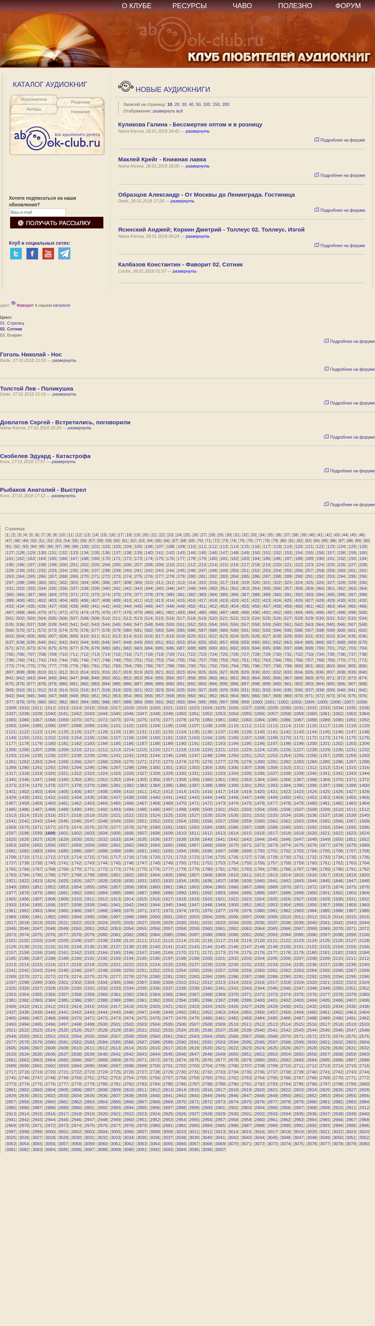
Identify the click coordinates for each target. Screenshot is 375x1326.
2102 (24, 940)
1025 (220, 707)
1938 (76, 904)
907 (352, 683)
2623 (246, 1048)
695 (266, 648)
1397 (325, 785)
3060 (102, 1143)
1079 (194, 719)
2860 (50, 1102)
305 (95, 582)
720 (170, 654)
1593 (325, 827)
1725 (220, 857)
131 (52, 552)
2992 (311, 1125)
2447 (142, 1012)
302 (63, 582)
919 (116, 690)
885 (116, 683)
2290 (285, 976)
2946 (76, 1119)
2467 (37, 1018)
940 (341, 690)
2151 (298, 946)
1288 (364, 761)
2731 (194, 1072)
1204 (364, 743)
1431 (37, 797)
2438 (24, 1012)
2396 (207, 1000)
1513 (11, 815)
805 (352, 666)
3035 (142, 1137)
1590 (285, 827)
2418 (128, 1006)
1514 (24, 815)
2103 (37, 940)
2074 (24, 934)
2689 (11, 1065)
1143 (298, 732)
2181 (325, 952)
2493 (11, 1024)
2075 (37, 934)
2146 (233, 946)
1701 (272, 851)
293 (330, 576)
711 (73, 654)
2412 (50, 1006)
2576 (364, 1036)
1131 (142, 732)
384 (212, 594)
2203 (246, 958)
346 (170, 588)
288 (277, 576)
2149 (272, 946)
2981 (168, 1125)
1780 (207, 869)
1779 (194, 869)
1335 (246, 773)
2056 (154, 928)
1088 (311, 719)
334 (41, 588)
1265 (63, 761)
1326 (128, 773)
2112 (154, 940)
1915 (142, 899)
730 (277, 654)
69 (191, 540)
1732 (311, 857)
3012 (207, 1131)
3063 (142, 1143)
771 (352, 660)
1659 (89, 845)
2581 (63, 1042)
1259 (351, 755)
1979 (246, 910)
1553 (168, 821)
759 (223, 660)
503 (31, 618)
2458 (285, 1012)
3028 (50, 1137)
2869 (168, 1102)
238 (106, 570)
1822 (24, 880)
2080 (102, 934)
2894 (128, 1107)
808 (20, 672)
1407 (89, 791)
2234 (285, 964)
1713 (63, 857)
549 (159, 624)
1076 (154, 719)
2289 (272, 976)
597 (309, 630)
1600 (50, 833)
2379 (351, 994)
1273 (168, 761)
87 (341, 540)
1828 (102, 880)
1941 (115, 904)
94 (33, 546)
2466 (24, 1018)
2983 (194, 1125)
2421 (168, 1006)
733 (309, 654)
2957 (220, 1119)
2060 (207, 928)
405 (73, 600)
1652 (364, 839)
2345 (272, 988)
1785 (272, 869)
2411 (37, 1006)
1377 (63, 785)
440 (84, 606)
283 (223, 576)
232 (41, 570)
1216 (154, 749)
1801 (115, 875)
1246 (181, 755)
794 (234, 666)
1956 (311, 904)
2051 (89, 928)
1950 (233, 904)
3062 (128, 1143)
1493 (115, 809)
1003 (296, 702)
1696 (207, 851)
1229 (325, 749)
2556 (102, 1036)
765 (287, 660)
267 (52, 576)
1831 (142, 880)
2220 (102, 964)
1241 (115, 755)
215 (223, 564)
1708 (364, 851)
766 (298, 660)
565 (330, 624)
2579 (37, 1042)
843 (31, 678)
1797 (63, 875)
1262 (24, 761)
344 (148, 588)
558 (255, 624)
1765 (11, 869)
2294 (337, 976)
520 (212, 618)
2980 (154, 1125)
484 (191, 612)
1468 (154, 803)
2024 (102, 922)
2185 (11, 958)
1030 (285, 707)
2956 (207, 1119)
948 (63, 695)
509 (95, 618)
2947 (89, 1119)
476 (106, 612)
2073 (11, 934)
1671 (246, 845)
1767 (37, 869)
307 (116, 582)
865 (266, 678)
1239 (89, 755)
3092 (154, 1149)
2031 (194, 922)
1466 (128, 803)
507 (73, 618)
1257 (325, 755)
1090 (337, 719)
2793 (272, 1084)
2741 (325, 1072)
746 (84, 660)
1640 (207, 839)
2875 (246, 1102)
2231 (246, 964)
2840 (154, 1095)
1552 (154, 821)
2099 (351, 934)
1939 (89, 904)
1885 (115, 892)
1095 (37, 725)
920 (127, 690)
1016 (102, 707)
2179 (298, 952)
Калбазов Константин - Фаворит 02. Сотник (180, 264)
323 (287, 582)
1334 (233, 773)
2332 (102, 988)
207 (137, 564)
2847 (246, 1095)
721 (181, 654)
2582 (76, 1042)
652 (170, 642)
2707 (246, 1065)
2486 (285, 1018)
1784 (259, 869)
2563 (194, 1036)
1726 (233, 857)
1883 (89, 892)
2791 (246, 1084)
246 (191, 570)
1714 (76, 857)
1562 (285, 821)
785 (137, 666)
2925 (168, 1114)
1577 (115, 827)
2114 (181, 940)
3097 (220, 1149)
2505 (168, 1024)
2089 (220, 934)
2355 (37, 994)
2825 (325, 1089)
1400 (364, 785)
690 (212, 648)
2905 (272, 1107)
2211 (351, 958)
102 (106, 546)
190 (319, 558)
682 (127, 648)
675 (52, 648)
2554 (76, 1036)
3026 (24, 1137)
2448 (154, 1012)
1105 (168, 725)
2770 (337, 1077)
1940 (102, 904)
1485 (11, 809)
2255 (194, 970)
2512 (259, 1024)
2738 (285, 1072)
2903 (246, 1107)
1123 (37, 732)
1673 (272, 845)
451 (202, 606)
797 (266, 666)
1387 (194, 785)
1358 (181, 779)
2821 (272, 1089)
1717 (115, 857)
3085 (63, 1149)
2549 (11, 1036)
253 (266, 570)
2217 (63, 964)
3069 (220, 1143)
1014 (76, 707)
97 (58, 546)
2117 (220, 940)
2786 (181, 1084)
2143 (194, 946)
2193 (115, 958)
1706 (337, 851)
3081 (11, 1149)
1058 (285, 713)
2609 (63, 1048)
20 (176, 104)
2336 (154, 988)
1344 (364, 773)
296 (362, 576)
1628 (50, 839)
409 (116, 600)
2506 (181, 1024)
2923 (142, 1114)
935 (287, 690)
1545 (63, 821)
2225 (168, 964)
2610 (76, 1048)
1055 (246, 713)
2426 (233, 1006)
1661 (115, 845)
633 (330, 636)
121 (309, 546)
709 (52, 654)
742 (41, 660)
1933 (11, 904)
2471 (89, 1018)
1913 (115, 899)
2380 (364, 994)
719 (159, 654)
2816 (207, 1089)
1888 (154, 892)
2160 (50, 952)
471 (52, 612)
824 (191, 672)
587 (202, 630)
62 (133, 540)
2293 (325, 976)
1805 (168, 875)
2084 (154, 934)
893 (202, 683)
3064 (154, 1143)
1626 (24, 839)
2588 (154, 1042)
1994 (76, 917)
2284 (207, 976)
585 (181, 630)
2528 (102, 1030)
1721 (168, 857)
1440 (154, 797)
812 (63, 672)
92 (16, 546)
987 (116, 702)
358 (298, 588)
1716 (102, 857)
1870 (285, 887)
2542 (285, 1030)
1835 (194, 880)
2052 (102, 928)
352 (234, 588)
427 (309, 600)
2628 (311, 1048)
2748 (50, 1077)
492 (277, 612)
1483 (351, 803)
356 (277, 588)
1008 (361, 702)
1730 (285, 857)
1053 (220, 713)
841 (9, 678)
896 (234, 683)
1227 (298, 749)
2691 (37, 1065)
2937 (325, 1114)
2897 (168, 1107)
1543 (37, 821)
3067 (194, 1143)
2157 (11, 952)
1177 (11, 743)
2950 (128, 1119)
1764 (364, 863)
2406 (337, 1000)
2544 (311, 1030)
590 (234, 630)
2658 (337, 1054)
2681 (272, 1060)
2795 (298, 1084)
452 (212, 606)
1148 (364, 732)
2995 (351, 1125)
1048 (154, 713)
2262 (285, 970)
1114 (285, 725)
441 (95, 606)
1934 (24, 904)
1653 (11, 845)
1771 (89, 869)
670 (362, 642)
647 (116, 642)
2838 (128, 1095)
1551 (142, 821)
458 (277, 606)
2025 (115, 922)
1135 (194, 732)
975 (352, 695)
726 (234, 654)
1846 (337, 880)
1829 (115, 880)
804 (341, 666)
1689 (115, 851)
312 (170, 582)
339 (95, 588)
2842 (181, 1095)
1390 (233, 785)
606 (41, 636)
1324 (102, 773)
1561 (272, 821)
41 (320, 534)
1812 (259, 875)
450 (191, 606)
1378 (76, 785)
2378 (337, 994)
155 (309, 552)
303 (73, 582)
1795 (37, 875)
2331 (89, 988)
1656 (50, 845)
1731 (298, 857)
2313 (220, 982)
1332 (207, 773)
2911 (351, 1107)
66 (166, 540)
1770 (76, 869)
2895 (142, 1107)
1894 (233, 892)
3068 (207, 1143)
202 (84, 564)
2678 (233, 1060)
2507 (194, 1024)
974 (341, 695)
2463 (351, 1012)
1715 (89, 857)
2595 (246, 1042)
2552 (50, 1036)
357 (287, 588)
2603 (351, 1042)
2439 (37, 1012)
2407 (351, 1000)
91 (8, 546)
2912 (364, 1107)
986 (106, 702)
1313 (325, 767)
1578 (128, 827)
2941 (11, 1119)
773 (9, 666)
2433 (325, 1006)
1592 (311, 827)
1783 (246, 869)
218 (255, 564)
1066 (24, 719)
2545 (325, 1030)
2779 (89, 1084)
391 (287, 594)
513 (137, 618)
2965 (325, 1119)
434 (20, 606)
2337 (168, 988)
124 (341, 546)
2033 (220, 922)
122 (320, 546)
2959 (246, 1119)
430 (341, 600)
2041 (325, 922)
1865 (220, 887)
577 (95, 630)
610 (84, 636)
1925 (272, 899)
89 (358, 540)
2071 (351, 928)
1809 (220, 875)
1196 (259, 743)
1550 (128, 821)
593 (266, 630)
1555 (194, 821)
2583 (89, 1042)
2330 (76, 988)
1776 (154, 869)
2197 (168, 958)
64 (150, 540)
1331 (194, 773)
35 (270, 534)
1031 (298, 707)
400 (20, 600)
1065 (11, 719)
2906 (285, 1107)
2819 (246, 1089)
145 (202, 552)
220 (277, 564)
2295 (351, 976)
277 (159, 576)
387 (245, 594)
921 (137, 690)
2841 (168, 1095)
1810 (233, 875)
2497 (63, 1024)
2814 (181, 1089)
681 (116, 648)
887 (137, 683)
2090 (233, 934)
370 (63, 594)
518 (191, 618)
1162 (181, 737)
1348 (50, 779)
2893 (115, 1107)
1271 (142, 761)
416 (191, 600)
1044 (102, 713)
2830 (24, 1095)
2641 (115, 1054)
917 (95, 690)
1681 (11, 851)
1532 (259, 815)
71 (208, 540)
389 (266, 594)
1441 (168, 797)
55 (75, 540)
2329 (63, 988)
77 (258, 540)
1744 (102, 863)
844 (41, 678)
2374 (285, 994)
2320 (311, 982)
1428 (364, 791)
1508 (311, 809)
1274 (181, 761)
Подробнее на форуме (339, 140)
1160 (154, 737)
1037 (11, 713)
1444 (207, 797)
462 (319, 606)
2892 (102, 1107)
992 (170, 702)
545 (116, 624)
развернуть (197, 131)
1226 (285, 749)
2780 (102, 1084)
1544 (50, 821)
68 (183, 540)
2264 (311, 970)
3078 (337, 1143)
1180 (50, 743)
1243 (142, 755)
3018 (285, 1131)
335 (52, 588)
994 (191, 702)
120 (298, 546)
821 (159, 672)
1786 (285, 869)
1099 (89, 725)
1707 (351, 851)
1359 (194, 779)
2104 (50, 940)
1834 (181, 880)
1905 (11, 899)
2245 (63, 970)
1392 (259, 785)
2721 (63, 1072)
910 (20, 690)
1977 (220, 910)
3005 (115, 1131)
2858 (24, 1102)
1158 (128, 737)
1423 (298, 791)
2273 (63, 976)
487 (223, 612)
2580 (50, 1042)
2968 (364, 1119)
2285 (220, 976)
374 (106, 594)
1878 (24, 892)
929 (223, 690)
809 (31, 672)
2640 (102, 1054)
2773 (11, 1084)
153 (287, 552)
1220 (207, 749)
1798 (76, 875)
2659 (351, 1054)
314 (191, 582)
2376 (311, 994)
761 (245, 660)
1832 (154, 880)
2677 (220, 1060)
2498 (76, 1024)
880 (63, 683)
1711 (37, 857)
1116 (311, 725)
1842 (285, 880)
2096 (311, 934)
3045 (272, 1137)
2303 (89, 982)
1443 (194, 797)
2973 (63, 1125)
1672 (259, 845)
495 (309, 612)
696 (277, 648)
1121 (11, 732)
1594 (337, 827)
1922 (233, 899)
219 (266, 564)
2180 (311, 952)
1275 (194, 761)
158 (341, 552)
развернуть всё (168, 111)
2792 (259, 1084)
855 (159, 678)
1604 (102, 833)
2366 (181, 994)
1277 (220, 761)
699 (309, 648)
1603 (89, 833)
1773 (115, 869)
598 (319, 630)
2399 (246, 1000)
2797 (325, 1084)
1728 (259, 857)
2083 (142, 934)
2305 (115, 982)
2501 (115, 1024)
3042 (233, 1137)
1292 (50, 767)
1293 (63, 767)
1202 (337, 743)
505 (52, 618)
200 (225, 104)
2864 (102, 1102)
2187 (37, 958)
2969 (11, 1125)
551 (181, 624)
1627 (37, 839)
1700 (259, 851)
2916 (50, 1114)
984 (84, 702)
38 (295, 534)
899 (266, 683)
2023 (89, 922)
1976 (207, 910)
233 (52, 570)
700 (319, 648)
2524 (50, 1030)
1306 (233, 767)
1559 (246, 821)
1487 (37, 809)
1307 (246, 767)
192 (341, 558)
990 (148, 702)
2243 (37, 970)
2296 (364, 976)
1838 (233, 880)
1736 (364, 857)
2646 (181, 1054)
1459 (37, 803)
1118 (337, 725)
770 (341, 660)
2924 (154, 1114)
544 (106, 624)
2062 (233, 928)
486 (212, 612)
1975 (194, 910)
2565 (220, 1036)
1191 (194, 743)
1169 (272, 737)
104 (127, 546)
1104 (154, 725)
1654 (24, 845)
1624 (364, 833)
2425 (220, 1006)
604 (20, 636)
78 (266, 540)
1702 (285, 851)
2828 (364, 1089)
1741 (63, 863)
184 (255, 558)
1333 (220, 773)
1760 (311, 863)
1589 (272, 827)
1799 (89, 875)
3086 (76, 1149)
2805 (63, 1089)
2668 (102, 1060)
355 (266, 588)
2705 (220, 1065)
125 (352, 546)
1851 (37, 887)
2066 (285, 928)
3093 (168, 1149)
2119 (246, 940)
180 (212, 558)
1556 (207, 821)
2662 (24, 1060)
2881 (325, 1102)
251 (245, 570)
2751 (89, 1077)
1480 (311, 803)
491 (266, 612)
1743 (89, 863)
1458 (24, 803)
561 (287, 624)
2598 (285, 1042)
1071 (89, 719)
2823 (298, 1089)
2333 (115, 988)
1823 (37, 880)
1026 (233, 707)
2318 (285, 982)
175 (159, 558)
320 (255, 582)
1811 (246, 875)
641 (52, 642)
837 (330, 672)
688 (191, 648)
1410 (128, 791)
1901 (325, 892)
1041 (63, 713)
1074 (128, 719)
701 (330, 648)
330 (362, 582)
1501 (220, 809)
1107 (194, 725)
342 (127, 588)
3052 (364, 1137)
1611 (194, 833)
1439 (142, 797)
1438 (128, 797)
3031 (89, 1137)
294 (341, 576)
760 (234, 660)
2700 (154, 1065)
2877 (272, 1102)
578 (106, 630)
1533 (272, 815)
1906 (24, 899)
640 (41, 642)
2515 (298, 1024)
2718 (24, 1072)
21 (153, 534)
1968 (102, 910)
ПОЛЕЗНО (295, 6)
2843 (194, 1095)
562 (298, 624)
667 (330, 642)
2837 (115, 1095)
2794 (285, 1084)
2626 (285, 1048)
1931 (351, 899)
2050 (76, 928)
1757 (272, 863)
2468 (50, 1018)
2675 (194, 1060)
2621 (220, 1048)
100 (206, 104)
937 (309, 690)
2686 (337, 1060)
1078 (181, 719)
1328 (154, 773)
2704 (207, 1065)
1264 (50, 761)
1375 (37, 785)
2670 (128, 1060)
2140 (154, 946)
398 (362, 594)
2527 (89, 1030)
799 (287, 666)
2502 (128, 1024)
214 (212, 564)
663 (287, 642)
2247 (89, 970)
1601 (63, 833)
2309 (168, 982)
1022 (181, 707)
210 (170, 564)
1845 (325, 880)
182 (234, 558)
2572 (311, 1036)
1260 (364, 755)
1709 (11, 857)
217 (245, 564)
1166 (233, 737)
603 (9, 636)
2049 (63, 928)
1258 (337, 755)
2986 (233, 1125)
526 (277, 618)
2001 (168, 917)
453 (223, 606)
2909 (325, 1107)
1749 (168, 863)
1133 (168, 732)
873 (352, 678)
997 (223, 702)
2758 (181, 1077)
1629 (63, 839)
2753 (115, 1077)
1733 (325, 857)
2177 (272, 952)
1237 (63, 755)
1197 (272, 743)
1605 (115, 833)
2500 (102, 1024)
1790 (337, 869)
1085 (272, 719)
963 (223, 695)
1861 (168, 887)
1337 (272, 773)
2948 (102, 1119)
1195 (246, 743)
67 (175, 540)
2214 (24, 964)
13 (87, 534)
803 (330, 666)
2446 (128, 1012)
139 (137, 552)
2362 (128, 994)
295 (352, 576)
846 (63, 678)
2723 (89, 1072)
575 (73, 630)
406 (84, 600)
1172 (311, 737)
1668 (207, 845)
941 (352, 690)
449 (181, 606)
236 (84, 570)
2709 (272, 1065)
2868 (154, 1102)
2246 (76, 970)
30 (184, 104)
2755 (142, 1077)
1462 (76, 803)
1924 (259, 899)
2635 (37, 1054)
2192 (102, 958)
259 (330, 570)
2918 (76, 1114)
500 (362, 612)
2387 (89, 1000)
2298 (24, 982)
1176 (364, 737)
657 (223, 642)
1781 (220, 869)
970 (298, 695)
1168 (259, 737)
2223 (142, 964)
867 (287, 678)
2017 (11, 922)
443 (116, 606)
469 (31, 612)
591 (245, 630)
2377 (325, 994)
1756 (259, 863)
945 (31, 695)
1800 (102, 875)
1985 (325, 910)
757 (202, 660)
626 (255, 636)
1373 (11, 785)
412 (148, 600)
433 (9, 606)
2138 (128, 946)
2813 (168, 1089)
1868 (259, 887)
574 (63, 630)
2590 (181, 1042)
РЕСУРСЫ (189, 6)
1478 (285, 803)
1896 (259, 892)
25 (187, 534)
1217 (168, 749)
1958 (337, 904)
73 (225, 540)
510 (106, 618)
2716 (364, 1065)
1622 (337, 833)
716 (127, 654)
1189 (168, 743)
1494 (128, 809)
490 (255, 612)
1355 (142, 779)
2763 (246, 1077)
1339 (298, 773)
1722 (181, 857)
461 (309, 606)
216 (234, 564)
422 (255, 600)
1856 (102, 887)
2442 (76, 1012)
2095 (298, 934)
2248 (102, 970)
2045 (11, 928)
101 (95, 546)
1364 (259, 779)
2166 (128, 952)
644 (84, 642)
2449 (168, 1012)
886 (127, 683)
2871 (194, 1102)
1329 (168, 773)
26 (195, 534)
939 (330, 690)
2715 (351, 1065)
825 (202, 672)
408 (106, 600)
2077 (63, 934)
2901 (220, 1107)
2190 (76, 958)
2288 (259, 976)
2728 (154, 1072)
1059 (298, 713)
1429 (11, 797)
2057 (168, 928)
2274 (76, 976)
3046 (285, 1137)
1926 (285, 899)
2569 (272, 1036)
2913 (11, 1114)
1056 (259, 713)
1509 (325, 809)
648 (127, 642)
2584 (102, 1042)
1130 (128, 732)
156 (319, 552)
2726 (128, 1072)
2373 (272, 994)
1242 (128, 755)
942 (362, 690)
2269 (11, 976)
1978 (233, 910)
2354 (24, 994)
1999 (142, 917)
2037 (272, 922)
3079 (351, 1143)
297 (9, 582)
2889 (63, 1107)
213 (202, 564)
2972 (50, 1125)
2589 (168, 1042)
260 (341, 570)
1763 (351, 863)
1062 (337, 713)
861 (223, 678)
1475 (246, 803)
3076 (311, 1143)
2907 (298, 1107)
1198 (285, 743)
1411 (142, 791)
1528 (207, 815)
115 (245, 546)
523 (245, 618)
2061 (220, 928)
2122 (285, 940)
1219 (194, 749)
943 (9, 695)
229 (9, 570)
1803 (142, 875)
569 (9, 630)
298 (20, 582)
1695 (194, 851)
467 (9, 612)
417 (202, 600)
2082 (128, 934)
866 (277, 678)
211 (181, 564)
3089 (115, 1149)
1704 (311, 851)
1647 (298, 839)
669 (352, 642)
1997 (115, 917)
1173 (325, 737)
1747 (142, 863)
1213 (115, 749)
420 (234, 600)
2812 (154, 1089)
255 (287, 570)
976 (362, 695)
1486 (24, 809)
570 (20, 630)
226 (341, 564)
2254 (181, 970)
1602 (76, 833)
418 (212, 600)
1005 (322, 702)
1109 (220, 725)
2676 (207, 1060)
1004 (309, 702)
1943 (142, 904)
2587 (142, 1042)
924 (170, 690)
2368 (207, 994)
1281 (272, 761)
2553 (63, 1036)
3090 (128, 1149)
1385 (168, 785)
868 (298, 678)
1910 (76, 899)
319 (245, 582)
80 (283, 540)
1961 (11, 910)
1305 (220, 767)
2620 (207, 1048)
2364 (154, 994)
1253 (272, 755)
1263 (37, 761)
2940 (364, 1114)
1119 (351, 725)
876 (20, 683)
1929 (325, 899)
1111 (246, 725)
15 (103, 534)
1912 (102, 899)
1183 (89, 743)
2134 (76, 946)
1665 (168, 845)
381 (181, 594)
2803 (37, 1089)
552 (191, 624)
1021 (168, 707)
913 (52, 690)
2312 (207, 982)
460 (298, 606)
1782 (233, 869)
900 (277, 683)
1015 (89, 707)
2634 (24, 1054)
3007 (142, 1131)
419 (223, 600)
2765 (272, 1077)
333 (31, 588)
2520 (364, 1024)
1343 (351, 773)
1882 (76, 892)
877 (31, 683)
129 (31, 552)
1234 (24, 755)
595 (287, 630)
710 (63, 654)
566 (341, 624)
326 (319, 582)
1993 (63, 917)
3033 (115, 1137)
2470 (76, 1018)
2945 (63, 1119)
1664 (154, 845)
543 (95, 624)
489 (245, 612)
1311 (298, 767)
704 (362, 648)
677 (73, 648)
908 (362, 683)
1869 (272, 887)
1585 (220, 827)
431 (352, 600)
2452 (207, 1012)
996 (212, 702)
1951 (246, 904)
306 (106, 582)
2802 (24, 1089)
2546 (337, 1030)
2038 (285, 922)
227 (352, 564)
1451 (298, 797)
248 (212, 570)
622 (212, 636)
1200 (311, 743)
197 (31, 564)
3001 (63, 1131)
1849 (11, 887)
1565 (325, 821)
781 (95, 666)
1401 (11, 791)
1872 (311, 887)
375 (116, 594)
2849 (272, 1095)
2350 (337, 988)
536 (20, 624)
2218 (76, 964)
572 (41, 630)
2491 (351, 1018)
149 (245, 552)
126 (362, 546)
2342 (233, 988)
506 (63, 618)
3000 (50, 1131)
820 (148, 672)
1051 (194, 713)
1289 (11, 767)
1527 (194, 815)
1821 (11, 880)
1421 (272, 791)
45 (353, 534)
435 (31, 606)
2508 (207, 1024)
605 (31, 636)
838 (341, 672)
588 (212, 630)
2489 (325, 1018)
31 (237, 534)
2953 (168, 1119)
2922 (128, 1114)
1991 (37, 917)
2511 (246, 1024)
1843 (298, 880)
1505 (272, 809)
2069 (325, 928)
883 (95, 683)
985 (95, 702)
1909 (63, 899)
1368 (311, 779)
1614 (233, 833)
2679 (246, 1060)
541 (73, 624)
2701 (168, 1065)
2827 (351, 1089)
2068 (311, 928)
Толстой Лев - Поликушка (36, 388)
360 (319, 588)
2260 (259, 970)
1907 (37, 899)
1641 (220, 839)
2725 (115, 1072)
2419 (142, 1006)
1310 (285, 767)
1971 (142, 910)
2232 (259, 964)
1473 (220, 803)
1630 (76, 839)
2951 (142, 1119)
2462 (337, 1012)
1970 (128, 910)
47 (8, 540)
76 (250, 540)
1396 (311, 785)
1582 (181, 827)
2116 (207, 940)
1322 (76, 773)
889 (159, 683)
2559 (142, 1036)
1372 (364, 779)
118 (277, 546)
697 (287, 648)
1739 (37, 863)
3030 (76, 1137)
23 (170, 534)
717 (137, 654)
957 (159, 695)
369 (52, 594)
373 (95, 594)
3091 (142, 1149)
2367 (194, 994)
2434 (337, 1006)
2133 (63, 946)
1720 (154, 857)
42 (328, 534)
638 (20, 642)
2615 (142, 1048)
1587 (246, 827)
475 (95, 612)
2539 (246, 1030)
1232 (364, 749)
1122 (24, 732)
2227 (194, 964)
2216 (50, 964)
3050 (337, 1137)
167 (73, 558)
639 (31, 642)
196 (20, 564)
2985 (220, 1125)
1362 (233, 779)
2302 (76, 982)
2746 (24, 1077)
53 (58, 540)
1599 (37, 833)
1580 (154, 827)
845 (52, 678)
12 (79, 534)
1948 (207, 904)
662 (277, 642)
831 (266, 672)
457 (266, 606)
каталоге (61, 305)
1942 (128, 904)
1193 (220, 743)
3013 (220, 1131)
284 (234, 576)
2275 (89, 976)
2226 (181, 964)
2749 (63, 1077)
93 (25, 546)
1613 (220, 833)
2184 (364, 952)
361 (330, 588)
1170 (285, 737)
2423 (194, 1006)
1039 (37, 713)
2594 (233, 1042)
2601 (325, 1042)
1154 (76, 737)
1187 (142, 743)
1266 (76, 761)
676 (63, 648)
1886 (128, 892)
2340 (207, 988)
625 (245, 636)
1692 (154, 851)
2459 (298, 1012)
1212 (102, 749)
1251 (246, 755)
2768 (311, 1077)
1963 (37, 910)
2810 (128, 1089)
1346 (24, 779)
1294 (76, 767)
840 (362, 672)
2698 (128, 1065)
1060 (311, 713)
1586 (233, 827)
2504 (154, 1024)
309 (137, 582)
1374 (24, 785)
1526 (181, 815)
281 (202, 576)
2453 (220, 1012)
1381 (115, 785)
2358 (76, 994)
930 (234, 690)
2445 (115, 1012)
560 (277, 624)
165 (52, 558)
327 (330, 582)
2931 (246, 1114)
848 (84, 678)
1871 (298, 887)
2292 (311, 976)
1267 (89, 761)
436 (41, 606)
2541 (272, 1030)
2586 (128, 1042)
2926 (181, 1114)
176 (170, 558)
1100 (102, 725)
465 (352, 606)
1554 (181, 821)
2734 (233, 1072)
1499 (194, 809)
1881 (63, 892)
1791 (351, 869)
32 (245, 534)
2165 (115, 952)
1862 (181, 887)
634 (341, 636)
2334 (128, 988)
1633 (115, 839)
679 (95, 648)
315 (202, 582)
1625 (11, 839)
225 (330, 564)
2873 (220, 1102)
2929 (220, 1114)
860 (212, 678)
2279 (142, 976)
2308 (154, 982)
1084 (259, 719)
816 (106, 672)
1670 (233, 845)
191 (330, 558)
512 (127, 618)
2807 (89, 1089)
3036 (154, 1137)
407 (95, 600)
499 (352, 612)
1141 (272, 732)
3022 (337, 1131)
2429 (272, 1006)
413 (159, 600)
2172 (207, 952)
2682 (285, 1060)
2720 (50, 1072)
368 (41, 594)
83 (308, 540)
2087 (194, 934)
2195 (142, 958)
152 (277, 552)
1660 (102, 845)
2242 (24, 970)
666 (319, 642)
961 (202, 695)
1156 (102, 737)
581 (137, 630)
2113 (168, 940)
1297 (115, 767)
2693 (63, 1065)
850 (106, 678)
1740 (50, 863)
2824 (311, 1089)
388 (255, 594)
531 (330, 618)
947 (52, 695)
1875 (351, 887)
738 (362, 654)
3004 (102, 1131)
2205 (272, 958)
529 (309, 618)
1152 (50, 737)
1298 (128, 767)
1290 (24, 767)
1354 (128, 779)
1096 (50, 725)
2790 (233, 1084)
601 (352, 630)
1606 (128, 833)
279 (181, 576)
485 (202, 612)
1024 (207, 707)
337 (73, 588)
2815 (194, 1089)
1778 (181, 869)
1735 (351, 857)
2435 (351, 1006)
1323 (89, 773)
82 (300, 540)
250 (234, 570)
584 (170, 630)
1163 (194, 737)
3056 (50, 1143)
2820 (259, 1089)
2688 (364, 1060)
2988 (259, 1125)
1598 (24, 833)
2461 (325, 1012)
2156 (364, 946)
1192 (207, 743)
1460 (50, 803)
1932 (364, 899)
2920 (102, 1114)
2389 (115, 1000)
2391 (142, 1000)
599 (330, 630)
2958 (233, 1119)
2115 (194, 940)
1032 (311, 707)
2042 (337, 922)
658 (234, 642)
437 (52, 606)
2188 (50, 958)
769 (330, 660)
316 (212, 582)
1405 (63, 791)
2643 (142, 1054)
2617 (168, 1048)
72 (217, 540)
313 (181, 582)
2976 (102, 1125)
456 (255, 606)
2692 (50, 1065)
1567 (351, 821)
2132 (50, 946)
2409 (11, 1006)
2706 (233, 1065)
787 (159, 666)
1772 (102, 869)
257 (309, 570)
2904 (259, 1107)
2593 (220, 1042)
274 (127, 576)
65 (158, 540)
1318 (24, 773)
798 (277, 666)
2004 (207, 917)
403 (52, 600)
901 (287, 683)
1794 (24, 875)
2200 (207, 958)
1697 (220, 851)
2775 (37, 1084)
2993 (325, 1125)
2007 (246, 917)
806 (362, 666)
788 (170, 666)
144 (191, 552)
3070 (233, 1143)
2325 (11, 988)
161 (9, 558)
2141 (168, 946)
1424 (311, 791)
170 (106, 558)
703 (352, 648)
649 (137, 642)
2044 (364, 922)
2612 (102, 1048)
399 (9, 600)
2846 (233, 1095)
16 (112, 534)
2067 (298, 928)
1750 (181, 863)
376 (127, 594)
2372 (259, 994)
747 (95, 660)
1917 (168, 899)
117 (266, 546)
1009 (11, 707)
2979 (142, 1125)
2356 (50, 994)
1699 (246, 851)
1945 (168, 904)
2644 (154, 1054)
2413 (63, 1006)
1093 (11, 725)
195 (9, 564)
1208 (50, 749)
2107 (89, 940)
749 (116, 660)
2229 (220, 964)
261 (352, 570)
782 (106, 666)
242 (148, 570)
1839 (246, 880)
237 (95, 570)
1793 (11, 875)
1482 (337, 803)
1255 (298, 755)
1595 (351, 827)
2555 (89, 1036)
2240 (364, 964)
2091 (246, 934)
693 (245, 648)
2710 (285, 1065)
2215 (37, 964)
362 (341, 588)
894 (212, 683)
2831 (37, 1095)
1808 (207, 875)
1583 (194, 827)
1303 (194, 767)
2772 (364, 1077)
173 (137, 558)
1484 (364, 803)
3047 (298, 1137)
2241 (11, 970)
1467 (142, 803)
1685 (63, 851)
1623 (351, 833)
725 (223, 654)
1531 (246, 815)
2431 (298, 1006)
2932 (259, 1114)
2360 (102, 994)
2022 (76, 922)
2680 (259, 1060)
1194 (233, 743)
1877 (11, 892)
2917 (63, 1114)
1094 (24, 725)
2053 (115, 928)
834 (298, 672)
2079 (89, 934)
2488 (311, 1018)
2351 (351, 988)
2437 (11, 1012)
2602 (337, 1042)
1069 (63, 719)
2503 (142, 1024)
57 (91, 540)
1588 (259, 827)
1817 (325, 875)
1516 (50, 815)
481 (159, 612)
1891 (194, 892)
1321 (63, 773)
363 (352, 588)
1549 (115, 821)
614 (127, 636)
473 (73, 612)
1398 (337, 785)
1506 (285, 809)
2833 (63, 1095)
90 (366, 540)
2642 (128, 1054)
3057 (63, 1143)
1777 (168, 869)
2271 (37, 976)
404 (63, 600)
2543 (298, 1030)
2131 (37, 946)
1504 (259, 809)
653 (181, 642)
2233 (272, 964)
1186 (128, 743)
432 (362, 600)
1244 (154, 755)
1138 (233, 732)
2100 (364, 934)
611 (95, 636)
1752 (207, 863)
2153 (325, 946)
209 (159, 564)
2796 (311, 1084)
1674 (285, 845)
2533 (168, 1030)
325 (309, 582)
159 (352, 552)
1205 (11, 749)
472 (63, 612)
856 (170, 678)
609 (73, 636)
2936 (311, 1114)
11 (70, 534)
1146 (337, 732)
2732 (207, 1072)
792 (212, 666)
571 (31, 630)
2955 (194, 1119)
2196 (154, 958)
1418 (233, 791)
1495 (142, 809)
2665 (63, 1060)
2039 (298, 922)
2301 (63, 982)
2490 (337, 1018)
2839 (142, 1095)
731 (287, 654)
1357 (168, 779)
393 (309, 594)
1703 (298, 851)
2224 (154, 964)
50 (198, 104)
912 (41, 690)
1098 (76, 725)
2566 (233, 1036)
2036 (259, 922)
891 (181, 683)
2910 (337, 1107)
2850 (285, 1095)
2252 (154, 970)
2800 (364, 1084)
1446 (233, 797)
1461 (63, 803)
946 (41, 695)
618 (170, 636)
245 (181, 570)
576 (84, 630)
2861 (63, 1102)
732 (298, 654)
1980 (259, 910)
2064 (259, 928)
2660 (364, 1054)
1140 (259, 732)
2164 (102, 952)
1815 (298, 875)
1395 (298, 785)
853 (137, 678)
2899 (194, 1107)
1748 (154, 863)
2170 (181, 952)
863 (245, 678)
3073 (272, 1143)
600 (341, 630)
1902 (337, 892)
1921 (220, 899)
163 (31, 558)
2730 (181, 1072)
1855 (89, 887)
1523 (142, 815)
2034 (233, 922)
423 (266, 600)
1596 (364, 827)
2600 (311, 1042)
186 (277, 558)
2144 (207, 946)
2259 (246, 970)
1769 (63, 869)
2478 (181, 1018)
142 (170, 552)
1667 (194, 845)
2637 (63, 1054)
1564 (311, 821)
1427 (351, 791)
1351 (89, 779)
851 (116, 678)
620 (191, 636)
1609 (168, 833)
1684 (50, 851)
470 (41, 612)
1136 (207, 732)
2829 (11, 1095)
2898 (181, 1107)
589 (223, 630)
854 (148, 678)
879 (52, 683)
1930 (337, 899)
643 (73, 642)
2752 (102, 1077)
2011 (298, 917)
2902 (233, 1107)
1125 (63, 732)
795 (245, 666)
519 (202, 618)
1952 (259, 904)
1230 (337, 749)
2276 (102, 976)
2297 (11, 982)
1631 (89, 839)
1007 (348, 702)
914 (63, 690)
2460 (311, 1012)
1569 (11, 827)
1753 (220, 863)
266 (41, 576)
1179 (37, 743)
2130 (24, 946)
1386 (181, 785)
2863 (89, 1102)
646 (106, 642)
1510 (337, 809)
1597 (11, 833)
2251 (142, 970)
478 (127, 612)
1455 (351, 797)
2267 (351, 970)
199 (52, 564)
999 (245, 702)
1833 (168, 880)
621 (202, 636)
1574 (76, 827)
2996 (364, 1125)
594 (277, 630)
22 (162, 534)
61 (125, 540)
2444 (102, 1012)
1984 (311, 910)
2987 (246, 1125)
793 (223, 666)
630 (298, 636)
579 (116, 630)
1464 (102, 803)
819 (137, 672)
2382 (24, 1000)
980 (41, 702)
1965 (63, 910)
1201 (325, 743)
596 (298, 630)
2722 (76, 1072)
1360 (207, 779)
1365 (272, 779)
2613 (115, 1048)
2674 (181, 1060)
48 (16, 540)
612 (106, 636)
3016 (259, 1131)
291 (309, 576)
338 (84, 588)
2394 (181, 1000)
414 (170, 600)
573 (52, 630)
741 (31, 660)
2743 (351, 1072)
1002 (283, 702)
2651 (246, 1054)
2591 (194, 1042)
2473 (115, 1018)
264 (20, 576)
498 (341, 612)
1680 (364, 845)
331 (9, 588)
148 (234, 552)
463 (330, 606)
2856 (364, 1095)
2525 (63, 1030)
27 (203, 534)
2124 (311, 940)
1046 (128, 713)
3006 (128, 1131)
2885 (11, 1107)
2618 (181, 1048)
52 (50, 540)
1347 (37, 779)
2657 (325, 1054)
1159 (142, 737)
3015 (246, 1131)
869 (309, 678)
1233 (11, 755)
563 (309, 624)
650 (148, 642)
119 (287, 546)
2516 (311, 1024)
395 (330, 594)
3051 (351, 1137)
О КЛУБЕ (137, 6)
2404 (311, 1000)
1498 (181, 809)
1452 (311, 797)
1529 (220, 815)
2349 (325, 988)
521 (223, 618)
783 (116, 666)
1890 (181, 892)
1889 (168, 892)
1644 (259, 839)
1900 (311, 892)
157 (330, 552)
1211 (89, 749)
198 (41, 564)
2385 (63, 1000)
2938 (337, 1114)
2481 (220, 1018)
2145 (220, 946)
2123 (298, 940)
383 (202, 594)
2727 (142, 1072)
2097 (325, 934)
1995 (89, 917)
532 (341, 618)
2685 (325, 1060)
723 (202, 654)
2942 (24, 1119)
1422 (285, 791)
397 (352, 594)
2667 (89, 1060)
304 (84, 582)
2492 (364, 1018)
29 (220, 534)
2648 (207, 1054)
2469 (63, 1018)
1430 (24, 797)
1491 (89, 809)
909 (9, 690)
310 (148, 582)
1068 (50, 719)
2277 (115, 976)
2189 (63, 958)
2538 (233, 1030)
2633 (11, 1054)
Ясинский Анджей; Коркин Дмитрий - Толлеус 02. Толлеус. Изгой (211, 229)
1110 (233, 725)
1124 (50, 732)
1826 (76, 880)
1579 (142, 827)
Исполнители (34, 99)
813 (73, 672)
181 (223, 558)
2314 (233, 982)
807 (9, 672)
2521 (11, 1030)
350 (212, 588)
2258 (233, 970)
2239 (351, 964)
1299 (142, 767)
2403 (298, 1000)
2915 (37, 1114)
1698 (233, 851)
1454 (337, 797)
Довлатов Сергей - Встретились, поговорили (65, 422)
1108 (207, 725)
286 (255, 576)
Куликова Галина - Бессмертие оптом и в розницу (190, 124)
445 (137, 606)
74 (233, 540)
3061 (115, 1143)
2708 (259, 1065)
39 (303, 534)
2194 (128, 958)
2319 (298, 982)
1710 (24, 857)
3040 (207, 1137)
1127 (89, 732)
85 (325, 540)
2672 (154, 1060)
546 (127, 624)
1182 (76, 743)
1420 (259, 791)
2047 (37, 928)
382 (191, 594)
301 (52, 582)
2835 (89, 1095)
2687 (351, 1060)
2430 (285, 1006)
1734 (337, 857)
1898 (285, 892)
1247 (194, 755)
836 (319, 672)
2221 (115, 964)
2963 (298, 1119)
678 (84, 648)
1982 (285, 910)
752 (148, 660)
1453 (325, 797)
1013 (63, 707)
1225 (272, 749)
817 (116, 672)
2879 (298, 1102)
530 (319, 618)
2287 (246, 976)
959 (181, 695)
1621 (325, 833)
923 (159, 690)
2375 (298, 994)
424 (277, 600)
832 (277, 672)
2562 (181, 1036)
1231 (351, 749)
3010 (181, 1131)
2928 (207, 1114)
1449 (272, 797)
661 (266, 642)
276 (148, 576)
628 (277, 636)
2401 (272, 1000)
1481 (325, 803)
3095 (194, 1149)
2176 (259, 952)
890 (170, 683)
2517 (325, 1024)
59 (108, 540)
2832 (50, 1095)
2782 (128, 1084)
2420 (154, 1006)
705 (9, 654)
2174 (233, 952)
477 (116, 612)
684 (148, 648)
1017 (115, 707)
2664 (50, 1060)
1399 (351, 785)
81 (291, 540)
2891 (89, 1107)
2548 (364, 1030)
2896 (154, 1107)
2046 (24, 928)
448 (170, 606)
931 (245, 690)
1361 (220, 779)
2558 (128, 1036)
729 (266, 654)
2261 (272, 970)
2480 (207, 1018)
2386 (76, 1000)
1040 (50, 713)
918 (106, 690)
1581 (168, 827)
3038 (181, 1137)
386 (234, 594)
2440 (50, 1012)
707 (31, 654)
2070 (337, 928)
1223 (246, 749)
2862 (76, 1102)
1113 (272, 725)
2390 (128, 1000)
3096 (207, 1149)
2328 (50, 988)
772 (362, 660)
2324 (364, 982)
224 (319, 564)
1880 (50, 892)
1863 (194, 887)
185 (266, 558)
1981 (272, 910)
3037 (168, 1137)
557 (245, 624)
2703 (194, 1065)
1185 (115, 743)
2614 (128, 1048)
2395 (194, 1000)
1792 (364, 869)
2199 (194, 958)
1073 (115, 719)
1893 (220, 892)
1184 (102, 743)
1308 (259, 767)
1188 (154, 743)
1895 (246, 892)
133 (73, 552)
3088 (102, 1149)
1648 (311, 839)
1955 (298, 904)
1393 (272, 785)
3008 (154, 1131)
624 (234, 636)
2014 (337, 917)
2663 (37, 1060)
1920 (207, 899)
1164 (207, 737)
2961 (272, 1119)
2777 (63, 1084)
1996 (102, 917)
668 (341, 642)
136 (106, 552)
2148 (259, 946)
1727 (246, 857)
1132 (154, 732)
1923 (246, 899)
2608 (50, 1048)
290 (298, 576)
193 (352, 558)
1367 (298, 779)
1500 (207, 809)
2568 (259, 1036)
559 (266, 624)
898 (255, 683)
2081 (115, 934)
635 (352, 636)
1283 (298, 761)
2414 (76, 1006)
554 (212, 624)
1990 (24, 917)
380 (170, 594)
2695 (89, 1065)
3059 (89, 1143)
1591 (298, 827)
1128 (102, 732)
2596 (259, 1042)
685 (159, 648)
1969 (115, 910)
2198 (181, 958)
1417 (220, 791)
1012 (50, 707)
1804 (154, 875)
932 (255, 690)
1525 (168, 815)
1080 (207, 719)
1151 (37, 737)
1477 (272, 803)
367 (31, 594)
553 (202, 624)
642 (63, 642)
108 (170, 546)
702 (341, 648)
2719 (37, 1072)
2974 (76, 1125)
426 (298, 600)
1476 (259, 803)
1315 (351, 767)
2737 (272, 1072)
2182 (337, 952)
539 (52, 624)
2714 (337, 1065)
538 (41, 624)
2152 (311, 946)
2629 (325, 1048)
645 (95, 642)
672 (20, 648)
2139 (142, 946)
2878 (285, 1102)
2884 (364, 1102)
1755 (246, 863)
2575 (351, 1036)
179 (202, 558)
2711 (298, 1065)
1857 (115, 887)
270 (84, 576)
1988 (364, 910)
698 (298, 648)
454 (234, 606)
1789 (325, 869)
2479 (194, 1018)
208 (148, 564)
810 (41, 672)
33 (253, 534)
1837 (220, 880)
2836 (102, 1095)
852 (127, 678)
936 (298, 690)
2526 (76, 1030)
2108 (102, 940)
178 (191, 558)
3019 (298, 1131)
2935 (298, 1114)
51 (42, 540)
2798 (337, 1084)
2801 (11, 1089)
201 (73, 564)
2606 (24, 1048)
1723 (194, 857)
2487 (298, 1018)
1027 (246, 707)
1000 (257, 702)
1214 (128, 749)
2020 (50, 922)
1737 (11, 863)
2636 (50, 1054)
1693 (168, 851)
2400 (259, 1000)
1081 (220, 719)
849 (95, 678)
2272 (50, 976)
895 (223, 683)
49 (25, 540)
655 (202, 642)
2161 (63, 952)
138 (127, 552)
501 (9, 618)
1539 (351, 815)
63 (142, 540)
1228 (311, 749)
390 (277, 594)
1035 (351, 707)
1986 (337, 910)
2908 (311, 1107)
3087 (89, 1149)
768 (319, 660)
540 (63, 624)
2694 (76, 1065)
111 (202, 546)
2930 (233, 1114)
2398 (233, 1000)
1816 (311, 875)
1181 (63, 743)
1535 (298, 815)
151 (266, 552)
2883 (351, 1102)
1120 (364, 725)
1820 (364, 875)
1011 (37, 707)
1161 (168, 737)
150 (216, 104)
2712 (311, 1065)
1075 (142, 719)
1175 (351, 737)
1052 (207, 713)
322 (277, 582)
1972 (154, 910)
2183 (351, 952)
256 (298, 570)
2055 (142, 928)
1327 (142, 773)
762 (255, 660)
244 (170, 570)
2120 (259, 940)
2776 (50, 1084)
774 (20, 666)
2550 (24, 1036)
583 (159, 630)
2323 (351, 982)
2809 (115, 1089)
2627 (298, 1048)
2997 (11, 1131)
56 (83, 540)
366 (20, 594)
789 (181, 666)
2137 (115, 946)
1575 (89, 827)
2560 (154, 1036)
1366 (285, 779)
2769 (325, 1077)
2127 (351, 940)
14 (95, 534)
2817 (220, 1089)
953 (116, 695)
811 (52, 672)
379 (159, 594)
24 (178, 534)
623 (223, 636)
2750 (76, 1077)
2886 (24, 1107)
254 (277, 570)
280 (191, 576)
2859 (37, 1102)
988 (127, 702)
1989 (11, 917)
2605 (11, 1048)
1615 (246, 833)
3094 (181, 1149)
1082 (233, 719)
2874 (233, 1102)
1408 (102, 791)
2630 (337, 1048)
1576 (102, 827)
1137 (220, 732)
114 (234, 546)
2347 (298, 988)
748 (106, 660)
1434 (76, 797)
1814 (285, 875)
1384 (154, 785)
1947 (194, 904)
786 (148, 666)
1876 (364, 887)
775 (31, 666)
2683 (298, 1060)
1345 (11, 779)
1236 (50, 755)
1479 (298, 803)
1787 (298, 869)
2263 (298, 970)
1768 (50, 869)
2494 (24, 1024)
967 (266, 695)
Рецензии (80, 102)
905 (330, 683)
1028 (259, 707)
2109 (115, 940)
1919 (194, 899)
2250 (128, 970)
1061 (325, 713)
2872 (207, 1102)
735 (330, 654)
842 (20, 678)
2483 (246, 1018)
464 (341, 606)
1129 (115, 732)
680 (106, 648)
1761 (325, 863)
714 (106, 654)
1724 (207, 857)
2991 (298, 1125)
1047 (142, 713)
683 (137, 648)
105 (138, 546)
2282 (181, 976)
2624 (259, 1048)
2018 (24, 922)
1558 (233, 821)
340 (106, 588)
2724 (102, 1072)
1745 (115, 863)
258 (319, 570)
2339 (194, 988)
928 (212, 690)
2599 (298, 1042)
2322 (337, 982)
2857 (11, 1102)
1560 (259, 821)
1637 (168, 839)
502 (20, 618)
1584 (207, 827)
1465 (115, 803)
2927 (194, 1114)
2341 (220, 988)
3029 (63, 1137)
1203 (351, 743)
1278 (233, 761)
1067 (37, 719)
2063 (246, 928)
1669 (220, 845)
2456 (259, 1012)
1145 (325, 732)
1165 (220, 737)
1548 (102, 821)
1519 (89, 815)
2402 (285, 1000)
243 (159, 570)
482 (170, 612)
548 (148, 624)
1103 (142, 725)
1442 (181, 797)
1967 (89, 910)
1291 (37, 767)
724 (212, 654)
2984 (207, 1125)
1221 (220, 749)
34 (262, 534)
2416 (102, 1006)
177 (181, 558)
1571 (37, 827)
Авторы (33, 109)
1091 (351, 719)
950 (84, 695)
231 (31, 570)
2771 (351, 1077)
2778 (76, 1084)
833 (287, 672)
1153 (63, 737)
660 (255, 642)
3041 (220, 1137)
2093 (272, 934)
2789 (220, 1084)
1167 (246, 737)
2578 (24, 1042)
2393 (168, 1000)
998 (234, 702)
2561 (168, 1036)
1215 (142, 749)
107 (159, 546)
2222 (128, 964)
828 (234, 672)
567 (352, 624)
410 (127, 600)
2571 (298, 1036)
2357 (63, 994)
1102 (128, 725)
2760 (207, 1077)
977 (9, 702)
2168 (154, 952)
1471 (194, 803)
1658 (76, 845)
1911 (89, 899)
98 (67, 546)
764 (277, 660)
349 (202, 588)
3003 (89, 1131)
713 (95, 654)
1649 (325, 839)
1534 (285, 815)
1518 (76, 815)
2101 (11, 940)
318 (234, 582)
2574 (337, 1036)
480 (148, 612)
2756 (154, 1077)
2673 (168, 1060)
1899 (298, 892)
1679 (351, 845)
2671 (142, 1060)
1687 (89, 851)
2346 (285, 988)
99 (75, 546)
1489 (63, 809)
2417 (115, 1006)
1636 (154, 839)
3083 (37, 1149)
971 (309, 695)
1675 (298, 845)
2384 (50, 1000)
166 (63, 558)
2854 (337, 1095)
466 (362, 606)
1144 (311, 732)
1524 (154, 815)
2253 (168, 970)
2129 (11, 946)
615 (137, 636)
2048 (50, 928)
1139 (246, 732)
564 (319, 624)
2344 (259, 988)
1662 (128, 845)
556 (234, 624)
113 (223, 546)
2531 (142, 1030)
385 (223, 594)
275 (137, 576)
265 (31, 576)
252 (255, 570)
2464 (364, 1012)
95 (42, 546)
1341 (325, 773)
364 (362, 588)
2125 (325, 940)
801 (309, 666)
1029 (272, 707)
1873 (325, 887)
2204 (259, 958)
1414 (181, 791)
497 (330, 612)
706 (20, 654)
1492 (102, 809)
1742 (76, 863)
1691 (142, 851)
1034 (337, 707)
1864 (207, 887)
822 (170, 672)
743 (52, 660)
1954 (285, 904)
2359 (89, 994)
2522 (24, 1030)
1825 (63, 880)
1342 (337, 773)
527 (287, 618)
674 (41, 648)
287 (266, 576)
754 (170, 660)
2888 (50, 1107)
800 (298, 666)
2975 (89, 1125)
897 (245, 683)
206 (127, 564)
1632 (102, 839)
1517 (63, 815)
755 (181, 660)
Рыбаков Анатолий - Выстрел (43, 489)
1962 (24, 910)
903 (309, 683)
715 (116, 654)
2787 (194, 1084)
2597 (272, 1042)
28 (211, 534)
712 (84, 654)
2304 (102, 982)
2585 (115, 1042)
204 (106, 564)
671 (9, 648)
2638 (76, 1054)
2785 (168, 1084)
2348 (311, 988)
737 (352, 654)
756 (191, 660)
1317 (11, 773)
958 (170, 695)
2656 (311, 1054)
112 (212, 546)
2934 (285, 1114)
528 (298, 618)
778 (63, 666)
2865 (115, 1102)
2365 (168, 994)
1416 (207, 791)
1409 (115, 791)
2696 (102, 1065)
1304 (207, 767)
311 (159, 582)
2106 (76, 940)
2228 (207, 964)
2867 (142, 1102)
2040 (311, 922)
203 (95, 564)
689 (202, 648)
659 (245, 642)
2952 (154, 1119)
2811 (142, 1089)
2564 (207, 1036)
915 (73, 690)
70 (200, 540)
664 (298, 642)
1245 (168, 755)
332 (20, 588)
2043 (351, 922)
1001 (270, 702)
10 (169, 104)
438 (63, 606)
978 (20, 702)
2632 (364, 1048)
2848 (259, 1095)
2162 (76, 952)
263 (9, 576)
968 (277, 695)
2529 (115, 1030)
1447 (246, 797)
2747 (37, 1077)
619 (181, 636)
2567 (246, 1036)
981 (52, 702)
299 (31, 582)
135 (95, 552)
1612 (207, 833)
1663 (142, 845)
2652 (259, 1054)
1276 (207, 761)
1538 (337, 815)
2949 (115, 1119)
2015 (351, 917)
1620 (311, 833)
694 (255, 648)
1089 (325, 719)
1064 (364, 713)
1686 (76, 851)
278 (170, 576)
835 (309, 672)
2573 (325, 1036)
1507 (298, 809)
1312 (311, 767)
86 (333, 540)
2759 (194, 1077)
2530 (128, 1030)
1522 (128, 815)
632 (319, 636)
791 (202, 666)
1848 (364, 880)
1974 (181, 910)
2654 (285, 1054)
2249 (115, 970)
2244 (50, 970)
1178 (24, 743)
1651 (351, 839)
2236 (311, 964)
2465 (11, 1018)
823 (181, 672)
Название (80, 111)
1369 (325, 779)
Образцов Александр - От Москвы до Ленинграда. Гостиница (206, 194)
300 (41, 582)
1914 (128, 899)
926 (191, 690)
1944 (154, 904)
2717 (11, 1072)
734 (319, 654)
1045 (115, 713)
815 (95, 672)
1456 (364, 797)
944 (20, 695)
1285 (325, 761)
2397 (220, 1000)
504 (41, 618)
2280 (154, 976)
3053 (11, 1143)
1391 (246, 785)
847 (73, 678)
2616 (154, 1048)
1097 (63, 725)
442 (106, 606)
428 (319, 600)
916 (84, 690)
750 (127, 660)
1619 (298, 833)
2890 (76, 1107)
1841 (272, 880)
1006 (335, 702)
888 (148, 683)
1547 (89, 821)
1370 (337, 779)
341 (116, 588)
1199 (298, 743)
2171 (194, 952)
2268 (364, 970)
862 (234, 678)
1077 (168, 719)
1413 (168, 791)
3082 (24, 1149)
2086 (181, 934)
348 (191, 588)
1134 (181, 732)
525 (266, 618)
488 (234, 612)
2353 (11, 994)
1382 (128, 785)
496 (319, 612)
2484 (259, 1018)
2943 (37, 1119)
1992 (50, 917)
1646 (285, 839)
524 (255, 618)
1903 (351, 892)
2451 (194, 1012)
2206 (285, 958)
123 (330, 546)
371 (73, 594)
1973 (168, 910)
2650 (233, 1054)
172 (127, 558)
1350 (76, 779)
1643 (246, 839)
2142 (181, 946)
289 (287, 576)
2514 (285, 1024)
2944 (50, 1119)
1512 (364, 809)
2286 (233, 976)
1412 (154, 791)
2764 (259, 1077)
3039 (194, 1137)
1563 (298, 821)
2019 (37, 922)
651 (159, 642)
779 (73, 666)
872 (341, 678)
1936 (50, 904)
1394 (285, 785)
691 (223, 648)
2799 (351, 1084)
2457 (272, 1012)
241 (137, 570)
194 (362, 558)
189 (309, 558)
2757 (168, 1077)
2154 (337, 946)
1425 (325, 791)
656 (212, 642)
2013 (325, 917)
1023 (194, 707)
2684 (311, 1060)
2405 (325, 1000)
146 (212, 552)
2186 (24, 958)
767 (309, 660)
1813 (272, 875)
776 (41, 666)
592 (255, 630)
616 (148, 636)
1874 (337, 887)
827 (223, 672)
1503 (246, 809)
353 (245, 588)
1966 (76, 910)
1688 (102, 851)
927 (202, 690)
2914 (24, 1114)
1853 (63, 887)
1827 (89, 880)
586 (191, 630)
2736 (259, 1072)
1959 (351, 904)
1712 (50, 857)
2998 (24, 1131)
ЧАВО (242, 6)
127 (9, 552)
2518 (337, 1024)
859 (202, 678)
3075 (298, 1143)
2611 (89, 1048)
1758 (285, 863)
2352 (364, 988)
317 (223, 582)
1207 (37, 749)
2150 (285, 946)
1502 (233, 809)
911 (31, 690)
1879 (37, 892)
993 (181, 702)
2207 (298, 958)
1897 (272, 892)
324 (298, 582)
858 (191, 678)
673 (31, 648)
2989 (272, 1125)
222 (298, 564)
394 (319, 594)
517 (181, 618)
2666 (76, 1060)
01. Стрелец (12, 323)
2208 (311, 958)
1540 (364, 815)
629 (287, 636)
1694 (181, 851)
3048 (311, 1137)
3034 (128, 1137)
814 (84, 672)
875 (9, 683)
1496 (154, 809)
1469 (168, 803)
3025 (11, 1137)
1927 (298, 899)
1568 (364, 821)
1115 (298, 725)
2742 (337, 1072)
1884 (102, 892)
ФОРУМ (348, 6)
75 (241, 540)
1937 (63, 904)
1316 (364, 767)
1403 (37, 791)
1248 (207, 755)
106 (148, 546)
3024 (364, 1131)
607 (52, 636)
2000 (154, 917)
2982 (181, 1125)
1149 (11, 737)
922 (148, 690)
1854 (76, 887)
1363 (246, 779)
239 (116, 570)
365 (9, 594)
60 (117, 540)
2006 (233, 917)
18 (128, 534)
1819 (351, 875)
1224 (259, 749)
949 (73, 695)
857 (181, 678)
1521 (115, 815)
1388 (207, 785)
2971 (37, 1125)
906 (341, 683)
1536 (311, 815)
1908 (50, 899)
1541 (11, 821)
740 (20, 660)
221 (287, 564)
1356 (154, 779)
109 (181, 546)
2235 (298, 964)
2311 (194, 982)
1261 (11, 761)
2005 (220, 917)
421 (245, 600)
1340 (311, 773)
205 (116, 564)
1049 (168, 713)
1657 (63, 845)
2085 (168, 934)
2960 (259, 1119)
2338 (181, 988)
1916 (154, 899)
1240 (102, 755)
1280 (259, 761)
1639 (194, 839)
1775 (142, 869)
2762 (233, 1077)
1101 (115, 725)
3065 (168, 1143)
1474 (233, 803)
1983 (298, 910)
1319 (37, 773)
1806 (181, 875)
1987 (351, 910)
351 (223, 588)
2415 (89, 1006)
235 (73, 570)
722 (191, 654)
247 (202, 570)
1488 (50, 809)
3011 (194, 1131)
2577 (11, 1042)
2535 (194, 1030)
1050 (181, 713)
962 (212, 695)
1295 (89, 767)
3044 (259, 1137)
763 (266, 660)
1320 (50, 773)
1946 (181, 904)
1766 (24, 869)
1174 (337, 737)
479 (137, 612)
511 (116, 618)
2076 (50, 934)
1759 (298, 863)
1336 (259, 773)
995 (202, 702)
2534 (181, 1030)
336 (63, 588)
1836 (207, 880)
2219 (89, 964)
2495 (37, 1024)
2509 (220, 1024)
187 (287, 558)
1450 (285, 797)
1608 (154, 833)
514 (148, 618)
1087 (298, 719)
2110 (128, 940)
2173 (220, 952)
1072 (102, 719)
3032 (102, 1137)
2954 (181, 1119)
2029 (168, 922)
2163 (89, 952)
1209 (63, 749)
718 (148, 654)
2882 (337, 1102)
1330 (181, 773)
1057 (272, 713)
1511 (351, 809)
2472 (102, 1018)
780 (84, 666)
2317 (272, 982)
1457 (11, 803)
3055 (37, 1143)
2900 (207, 1107)
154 (298, 552)
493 (287, 612)
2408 (364, 1000)
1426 (337, 791)
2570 (285, 1036)
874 (362, 678)
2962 (285, 1119)
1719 (142, 857)
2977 (115, 1125)
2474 (128, 1018)
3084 (50, 1149)
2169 (168, 952)
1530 (233, 815)
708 (41, 654)
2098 (337, 934)
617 (159, 636)
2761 (220, 1077)
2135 (89, 946)
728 (255, 654)
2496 (50, 1024)
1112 (259, 725)
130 (41, 552)
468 (20, 612)
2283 (194, 976)
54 (67, 540)
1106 (181, 725)
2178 (285, 952)
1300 (154, 767)
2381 (11, 1000)
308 (127, 582)
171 (116, 558)
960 (191, 695)
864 (255, 678)
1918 (181, 899)
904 (319, 683)
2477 (168, 1018)
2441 (63, 1012)
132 (63, 552)
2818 (233, 1089)
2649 (220, 1054)
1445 (220, 797)
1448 (259, 797)
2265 (325, 970)
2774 (24, 1084)
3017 (272, 1131)
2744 (364, 1072)
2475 (142, 1018)
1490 (76, 809)
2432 (311, 1006)
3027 (37, 1137)
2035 (246, 922)
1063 (351, 713)
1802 (128, 875)
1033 (325, 707)
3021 (325, 1131)
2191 (89, 958)
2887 (37, 1107)
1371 (351, 779)
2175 (246, 952)
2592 (207, 1042)
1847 (351, 880)
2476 (154, 1018)
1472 (207, 803)
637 (9, 642)
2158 (24, 952)
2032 (207, 922)
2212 (364, 958)
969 (287, 695)
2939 (351, 1114)
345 (159, 588)
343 (137, 588)
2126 (337, 940)
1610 (181, 833)
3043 (246, 1137)
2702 (181, 1065)
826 (212, 672)
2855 (351, 1095)
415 (181, 600)
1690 (128, 851)
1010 (24, 707)
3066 (181, 1143)
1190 (181, 743)
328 (341, 582)
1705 (325, 851)
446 (148, 606)
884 (106, 683)
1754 (233, 863)
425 (287, 600)
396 (341, 594)
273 (116, 576)
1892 (207, 892)
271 (95, 576)
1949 (220, 904)
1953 (272, 904)
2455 (246, 1012)
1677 (325, 845)
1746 (128, 863)
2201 (220, 958)
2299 (37, 982)
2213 (11, 964)
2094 (285, 934)
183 (245, 558)
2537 (220, 1030)
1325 (115, 773)
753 (159, 660)
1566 (337, 821)
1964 (50, 910)
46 (361, 534)
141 (159, 552)
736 (341, 654)
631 (309, 636)
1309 (272, 767)
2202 (233, 958)
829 (245, 672)
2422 (181, 1006)
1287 (351, 761)
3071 (246, 1143)
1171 (298, 737)
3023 (351, 1131)
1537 (325, 815)
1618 (285, 833)
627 (266, 636)
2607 (37, 1048)
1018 (128, 707)
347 (181, 588)
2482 (233, 1018)
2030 (181, 922)
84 (316, 540)
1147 (351, 732)
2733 (220, 1072)
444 (127, 606)
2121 (272, 940)
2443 (89, 1012)
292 (319, 576)
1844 (311, 880)
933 (266, 690)
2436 (364, 1006)
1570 (24, 827)
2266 (337, 970)
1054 (233, 713)
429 (330, 600)
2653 (272, 1054)
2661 (11, 1060)
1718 (128, 857)
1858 (128, 887)
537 (31, 624)
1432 (50, 797)
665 (309, 642)
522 (234, 618)
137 (116, 552)
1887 (142, 892)
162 (20, 558)
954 (127, 695)
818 (127, 672)
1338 (285, 773)
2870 (181, 1102)
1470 (181, 803)
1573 (63, 827)
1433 (63, 797)
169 (95, 558)
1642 (233, 839)
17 (120, 534)
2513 (272, 1024)
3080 (364, 1143)
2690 (24, 1065)
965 (245, 695)
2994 (337, 1125)
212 (191, 564)
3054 (24, 1143)
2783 (142, 1084)
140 (148, 552)
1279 (246, 761)
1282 (285, 761)
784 (127, 666)
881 (73, 683)
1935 (37, 904)
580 (127, 630)
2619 (194, 1048)
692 (234, 648)
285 (245, 576)
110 (191, 546)
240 (127, 570)
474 (84, 612)
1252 (259, 755)
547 (137, 624)
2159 (37, 952)
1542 (24, 821)
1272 (154, 761)
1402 (24, 791)
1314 (337, 767)
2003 (194, 917)
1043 (89, 713)
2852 (311, 1095)
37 (286, 534)
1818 (337, 875)
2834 (76, 1095)
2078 (76, 934)
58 (100, 540)
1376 (50, 785)
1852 (50, 887)
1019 (142, 707)
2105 (63, 940)
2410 (24, 1006)
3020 (311, 1131)
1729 (272, 857)
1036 (364, 707)
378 (148, 594)
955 (137, 695)
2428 (259, 1006)
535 (9, 624)
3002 (76, 1131)
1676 (311, 845)
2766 (285, 1077)
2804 (50, 1089)
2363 (142, 994)
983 (73, 702)
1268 (102, 761)
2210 (337, 958)
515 (159, 618)
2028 (154, 922)
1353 (115, 779)
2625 (272, 1048)
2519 (351, 1024)
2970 (24, 1125)
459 (287, 606)
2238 (337, 964)
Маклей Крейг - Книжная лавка (162, 159)
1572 (50, 827)
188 (298, 558)
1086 (285, 719)
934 (277, 690)
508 (84, 618)
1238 (76, 755)
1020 (154, 707)
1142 (285, 732)
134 (84, 552)
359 (309, 588)
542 (84, 624)
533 (352, 618)
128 (20, 552)
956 (148, 695)
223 (309, 564)
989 (137, 702)
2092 (259, 934)
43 (337, 534)
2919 (89, 1114)
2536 (207, 1030)
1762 (337, 863)
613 (116, 636)
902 (298, 683)
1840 (259, 880)
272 (106, 576)
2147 (246, 946)
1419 (246, 791)
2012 (311, 917)
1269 (115, 761)
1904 (364, 892)
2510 (233, 1024)
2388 (102, 1000)
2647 (194, 1054)
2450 (181, 1012)
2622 (233, 1048)
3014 (233, 1131)
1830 (128, 880)
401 (31, 600)
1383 (142, 785)
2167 (142, 952)
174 (148, 558)
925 (181, 690)
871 (330, 678)
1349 (63, 779)
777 (52, 666)
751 (137, 660)
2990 (285, 1125)
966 (255, 695)
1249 (220, 755)
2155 (351, 946)
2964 (311, 1119)
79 (275, 540)
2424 (207, 1006)
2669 (115, 1060)
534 (362, 618)
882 (84, 683)
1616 (259, 833)
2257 (220, 970)
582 (148, 630)
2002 (181, 917)
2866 (128, 1102)
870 (319, 678)
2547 (351, 1030)
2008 (259, 917)
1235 (37, 755)
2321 (325, 982)
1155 (89, 737)
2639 (89, 1054)
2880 (311, 1102)
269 (73, 576)
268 (63, 576)
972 (319, 695)
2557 (115, 1036)
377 (137, 594)
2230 (233, 964)
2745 (11, 1077)
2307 (142, 982)
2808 (102, 1089)
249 (223, 570)
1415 (194, 791)
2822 (285, 1089)
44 (345, 534)
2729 (168, 1072)
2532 (154, 1030)
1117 (325, 725)
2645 (168, 1054)
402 (41, 600)
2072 (364, 928)
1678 (337, 845)
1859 (142, 887)
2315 (246, 982)
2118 (233, 940)
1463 (89, 803)
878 (41, 683)
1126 (76, 732)
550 (170, 624)
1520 (102, 815)
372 (84, 594)
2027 (142, 922)
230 (20, 570)
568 (362, 624)
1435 (89, 797)
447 (159, 606)
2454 (233, 1012)
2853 (325, 1095)
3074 (285, 1143)
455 (245, 606)
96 (50, 546)
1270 (128, 761)
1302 (181, 767)
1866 (233, 887)
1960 (364, 904)
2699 (142, 1065)
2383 (37, 1000)
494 (298, 612)
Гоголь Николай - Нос (31, 354)
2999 (37, 1131)
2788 (207, 1084)
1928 (311, 899)
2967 (351, 1119)
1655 (37, 845)
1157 (115, 737)
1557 (220, 821)
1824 (50, 880)
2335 (142, 988)
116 (255, 546)
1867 (246, 887)
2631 (351, 1048)
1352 (102, 779)
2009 (272, 917)
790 (191, 666)
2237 (325, 964)
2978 (128, 1125)
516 (170, 618)
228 (362, 564)
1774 (128, 869)
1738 (24, 863)
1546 (76, 821)
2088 (207, 934)
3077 (325, 1143)
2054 (128, 928)
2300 (50, 982)
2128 (364, 940)
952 (106, 695)
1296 (102, 767)
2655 (298, 1054)
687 (181, 648)
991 (159, 702)
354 (255, 588)
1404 (50, 791)
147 (223, 552)
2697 (115, 1065)
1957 (325, 904)
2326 (24, 988)
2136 (102, 946)
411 (137, 600)
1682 (24, 851)
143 (181, 552)
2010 (285, 917)
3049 (325, 1137)
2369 (220, 994)
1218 (181, 749)
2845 (220, 1095)
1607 (142, 833)
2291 (298, 976)
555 (223, 624)
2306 (128, 982)
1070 (76, 719)
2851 (298, 1095)
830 (255, 672)
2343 (246, 988)
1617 (272, 833)
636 (362, 636)
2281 (168, 976)
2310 (181, 982)
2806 (76, 1089)
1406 (76, 791)
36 (278, 534)
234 (63, 570)
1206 (24, 749)
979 (31, 702)
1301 (168, 767)
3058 (76, 1143)
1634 (128, 839)
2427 (246, 1006)
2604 (364, 1042)
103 (116, 546)
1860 (154, 887)
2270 (24, 976)
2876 (259, 1102)
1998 (128, 917)
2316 (259, 982)
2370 (233, 994)
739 (9, 660)
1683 (37, 851)
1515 (37, 815)
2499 (89, 1024)
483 (181, 612)
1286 (337, 761)
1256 (311, 755)
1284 (311, 761)
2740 (311, 1072)
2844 (207, 1095)
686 (170, 648)
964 (234, 695)
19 (137, 534)
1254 (285, 755)
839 (352, 672)
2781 (115, 1084)
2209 (325, 958)
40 (191, 104)
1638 (181, 839)
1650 (337, 839)
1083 (246, 719)
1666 (181, 845)
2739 (298, 1072)
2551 (37, 1036)
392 (298, 594)
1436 (102, 797)
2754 (128, 1077)
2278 (128, 976)
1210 (76, 749)
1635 (142, 839)
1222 (233, 749)
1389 (220, 785)
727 (245, 654)
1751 (194, 863)
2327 (37, 988)
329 (352, 582)
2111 (142, 940)
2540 (259, 1030)
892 (191, 683)
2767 (298, 1077)
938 (319, 690)
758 (212, 660)
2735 (246, 1072)
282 (212, 576)
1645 (272, 839)
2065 (272, 928)
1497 (168, 809)
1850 (24, 887)
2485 (272, 1018)
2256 (207, 970)
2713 (325, 1065)
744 (63, 660)
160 (362, 552)
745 (73, 660)
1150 (24, 737)
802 (319, 666)
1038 (24, 713)
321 (266, 582)
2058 (181, 928)
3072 (259, 1143)
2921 (115, 1114)
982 (63, 702)
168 (84, 558)
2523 (37, 1030)
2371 (246, 994)
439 (73, 606)
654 (191, 642)
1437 (115, 797)
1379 (89, 785)
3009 (168, 1131)
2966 (337, 1119)
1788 (311, 869)
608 (63, 636)
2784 (154, 1084)
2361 (115, 994)
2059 (194, 928)
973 (330, 695)
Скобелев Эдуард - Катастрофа (45, 456)
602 (362, 630)
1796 (50, 875)
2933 (272, 1114)
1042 (76, 713)
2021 (63, 922)
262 (362, 570)
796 (255, 666)
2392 (154, 1000)
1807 (194, 875)
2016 (364, 917)
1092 (364, 719)
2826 (337, 1089)
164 (41, 558)
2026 (128, 922)
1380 (102, 785)
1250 (233, 755)
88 (349, 540)
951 (95, 695)
